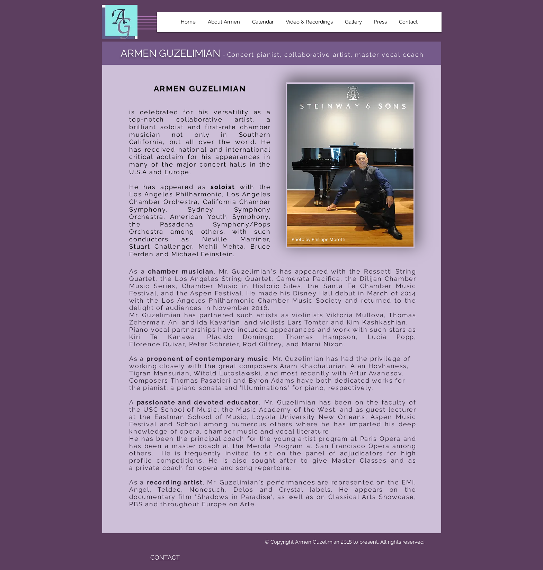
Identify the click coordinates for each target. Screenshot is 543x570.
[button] (224, 22)
